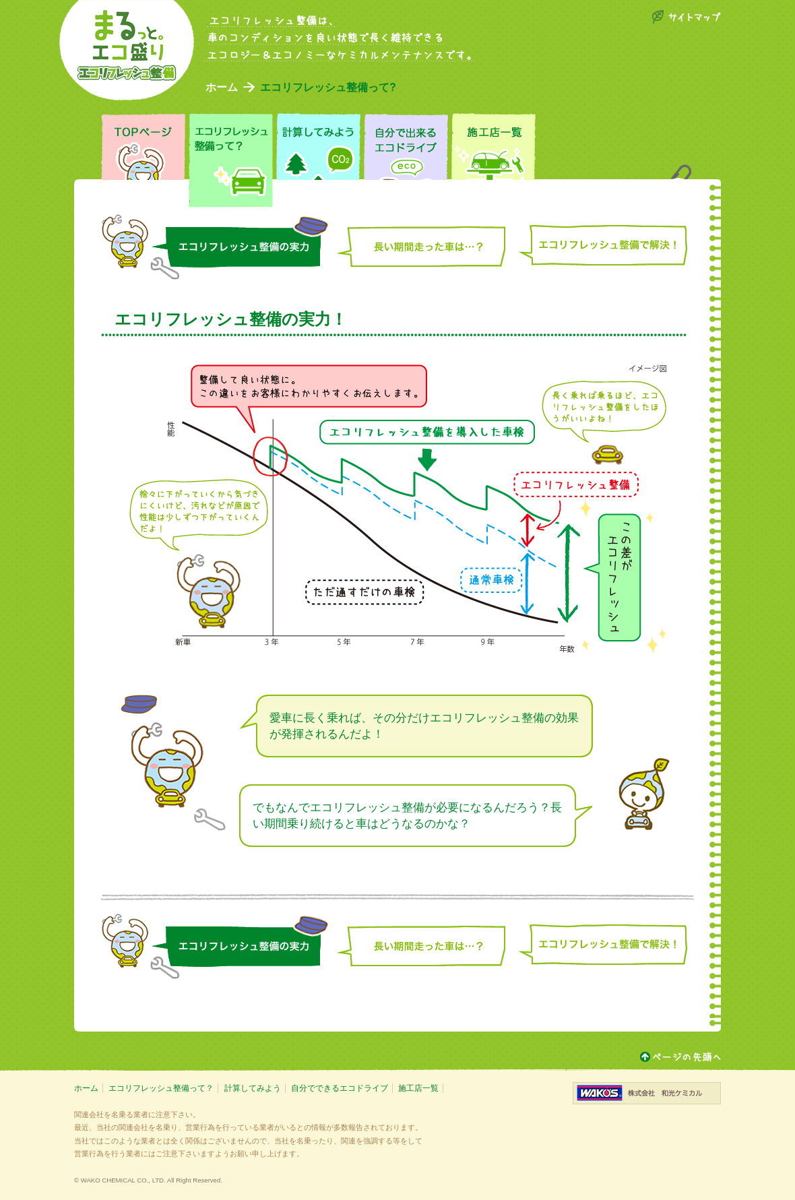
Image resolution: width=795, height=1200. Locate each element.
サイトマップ (686, 17)
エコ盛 (126, 50)
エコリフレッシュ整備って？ (161, 1088)
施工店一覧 (418, 1088)
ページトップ (680, 1057)
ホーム (221, 87)
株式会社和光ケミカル (647, 1093)
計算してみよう (252, 1088)
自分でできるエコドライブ (339, 1088)
